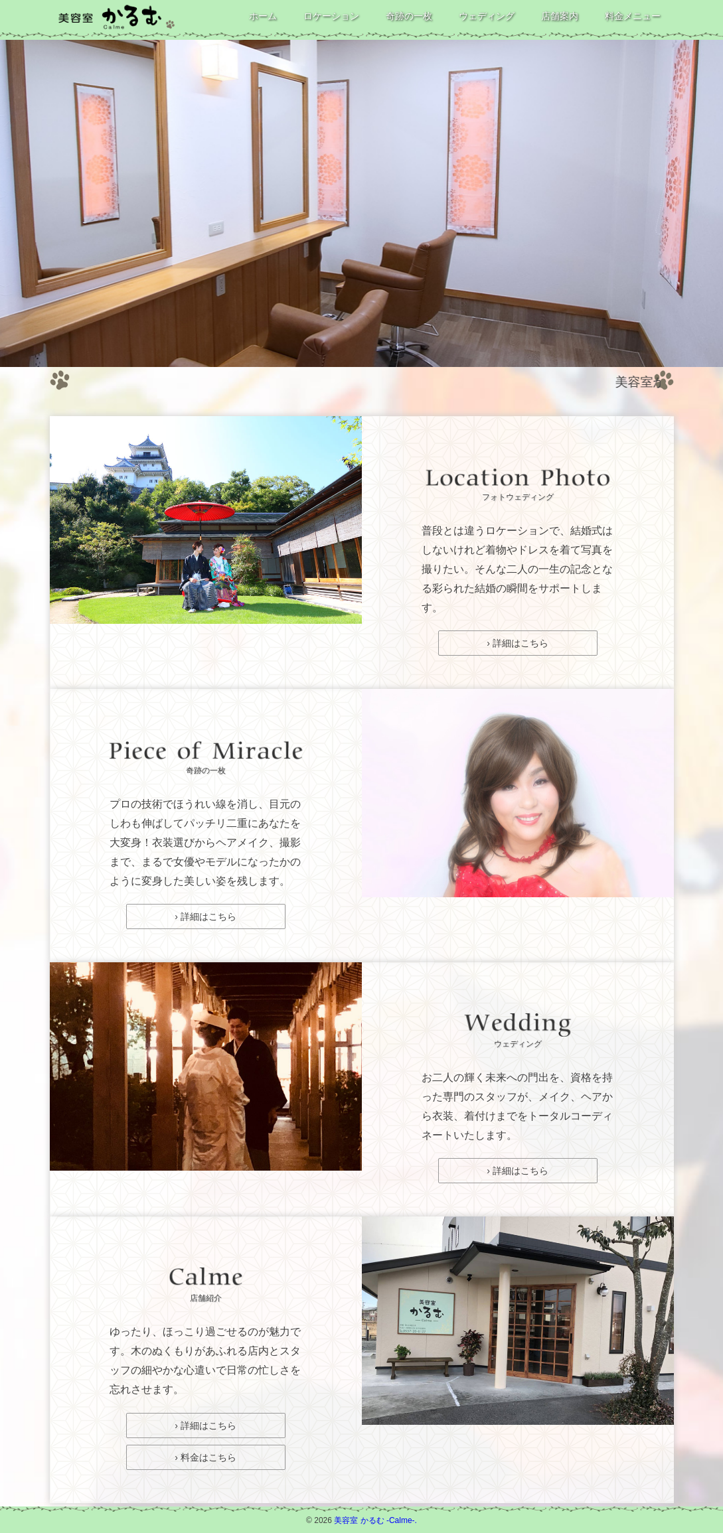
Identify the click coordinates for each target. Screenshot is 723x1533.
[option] (361, 203)
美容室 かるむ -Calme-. (375, 1520)
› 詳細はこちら (517, 643)
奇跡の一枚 (409, 16)
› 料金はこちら (205, 1457)
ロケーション (331, 16)
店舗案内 (559, 16)
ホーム (263, 16)
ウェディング (487, 16)
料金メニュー (633, 16)
